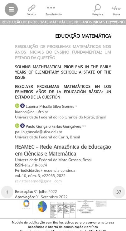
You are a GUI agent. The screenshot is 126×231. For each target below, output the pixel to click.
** (84, 126)
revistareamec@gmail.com (38, 181)
